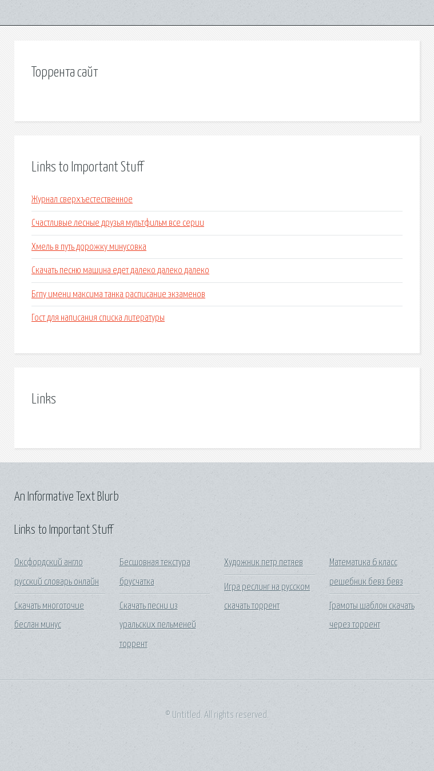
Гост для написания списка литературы (98, 318)
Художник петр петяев (263, 563)
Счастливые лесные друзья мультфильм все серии (117, 223)
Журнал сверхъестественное (82, 200)
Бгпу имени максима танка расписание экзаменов (118, 294)
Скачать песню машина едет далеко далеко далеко (120, 270)
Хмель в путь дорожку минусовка (88, 247)
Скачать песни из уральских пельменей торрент (158, 625)
